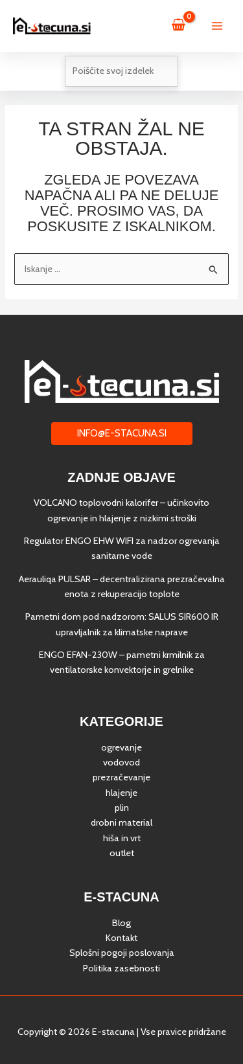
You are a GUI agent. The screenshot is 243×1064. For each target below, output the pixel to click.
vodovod (121, 762)
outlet (122, 853)
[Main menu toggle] (217, 26)
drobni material (121, 822)
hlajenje (121, 792)
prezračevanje (121, 777)
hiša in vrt (122, 838)
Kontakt (121, 938)
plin (122, 807)
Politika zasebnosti (121, 968)
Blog (121, 923)
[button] (121, 433)
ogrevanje (121, 747)
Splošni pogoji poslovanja (121, 952)
